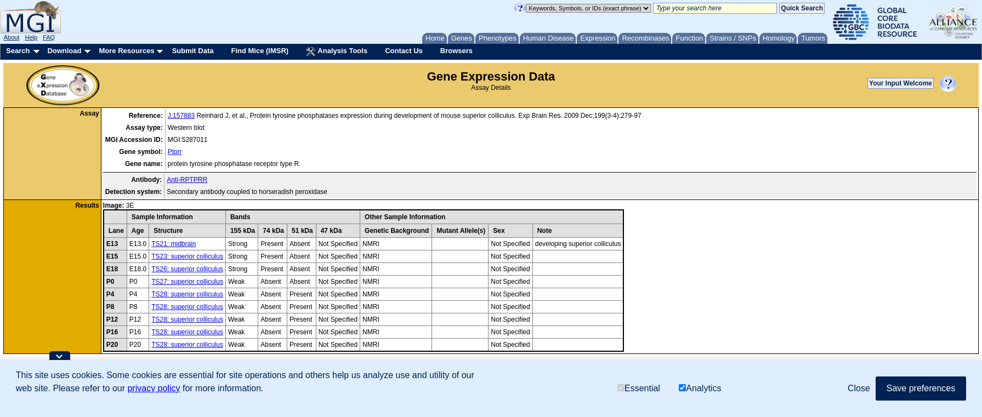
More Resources (126, 51)
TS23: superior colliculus (187, 256)
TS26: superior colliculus (187, 269)
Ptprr (175, 152)
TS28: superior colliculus (187, 294)
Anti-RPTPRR (187, 180)
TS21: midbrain (173, 244)
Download (64, 51)
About (12, 37)
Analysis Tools (336, 51)
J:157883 (181, 115)
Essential (638, 388)
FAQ (49, 37)
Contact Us (404, 51)
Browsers (456, 51)
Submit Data (193, 51)
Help (31, 37)
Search (18, 51)
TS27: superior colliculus (187, 281)
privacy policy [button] (153, 388)
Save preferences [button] (921, 388)
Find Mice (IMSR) (259, 51)
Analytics (700, 388)
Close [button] (859, 388)
